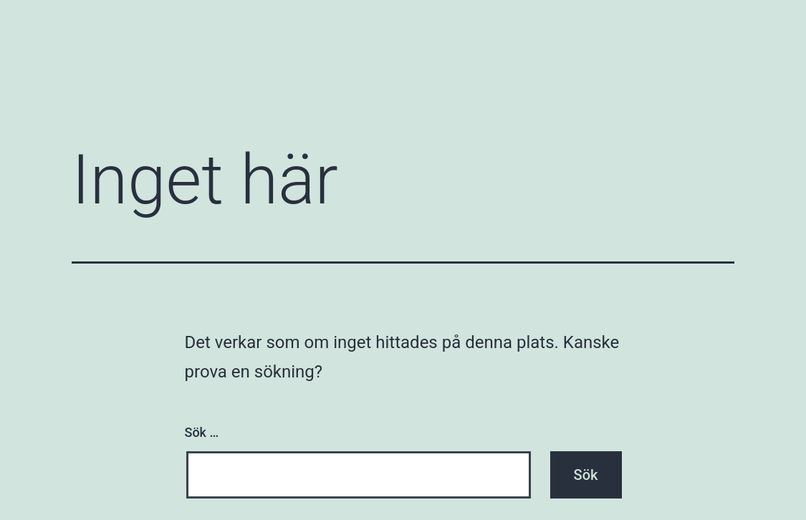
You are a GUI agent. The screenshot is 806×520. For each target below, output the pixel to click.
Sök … (202, 432)
